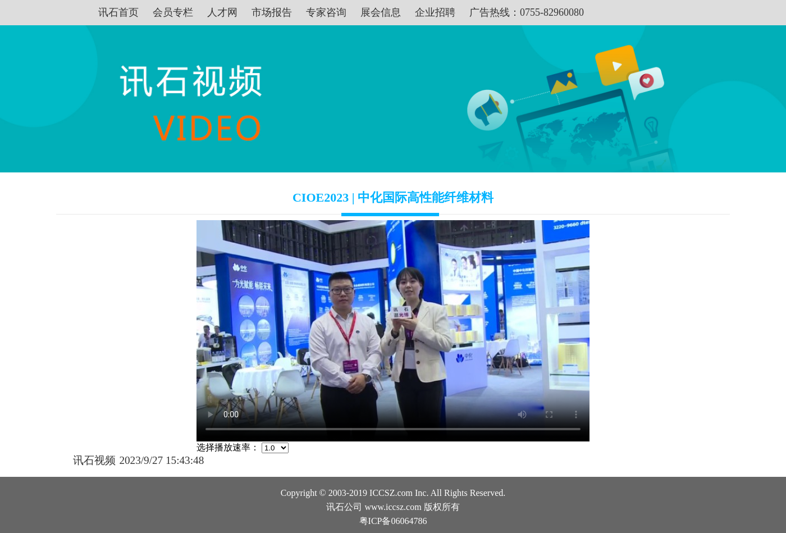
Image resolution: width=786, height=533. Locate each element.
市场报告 (272, 12)
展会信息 (380, 12)
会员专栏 (173, 12)
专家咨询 (326, 12)
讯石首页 (118, 12)
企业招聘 (435, 12)
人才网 (222, 12)
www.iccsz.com (392, 507)
